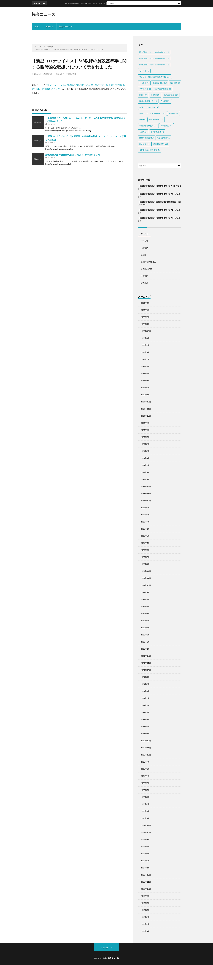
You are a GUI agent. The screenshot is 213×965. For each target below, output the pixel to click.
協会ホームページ (66, 26)
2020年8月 (145, 769)
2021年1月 (145, 733)
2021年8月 (145, 684)
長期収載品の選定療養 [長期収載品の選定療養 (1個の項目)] (149, 150)
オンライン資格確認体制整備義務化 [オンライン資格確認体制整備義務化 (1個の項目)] (154, 77)
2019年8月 (145, 839)
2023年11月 (146, 493)
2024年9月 (145, 423)
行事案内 (144, 276)
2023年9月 (145, 507)
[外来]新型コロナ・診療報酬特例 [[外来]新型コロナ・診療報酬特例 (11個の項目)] (154, 64)
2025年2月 (145, 387)
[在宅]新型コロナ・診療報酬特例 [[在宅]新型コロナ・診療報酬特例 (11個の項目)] (154, 58)
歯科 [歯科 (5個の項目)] (142, 119)
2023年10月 (146, 500)
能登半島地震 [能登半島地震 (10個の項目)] (146, 138)
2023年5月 (145, 536)
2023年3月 (145, 550)
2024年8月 (145, 430)
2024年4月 (145, 458)
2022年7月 (145, 606)
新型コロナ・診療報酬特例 (66, 74)
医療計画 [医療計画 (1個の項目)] (155, 95)
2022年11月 (146, 578)
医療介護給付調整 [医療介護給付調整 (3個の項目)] (162, 89)
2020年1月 (145, 818)
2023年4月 (145, 543)
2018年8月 (145, 903)
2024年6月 (145, 444)
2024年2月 (145, 472)
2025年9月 (145, 338)
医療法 (143, 255)
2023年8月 (145, 515)
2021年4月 (145, 712)
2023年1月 (145, 564)
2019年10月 (146, 832)
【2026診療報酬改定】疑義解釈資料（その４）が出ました (102, 3)
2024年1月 (145, 479)
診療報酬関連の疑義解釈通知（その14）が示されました (72, 154)
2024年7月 (145, 437)
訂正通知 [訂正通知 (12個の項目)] (144, 144)
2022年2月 (145, 642)
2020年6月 (145, 783)
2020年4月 (145, 797)
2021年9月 (145, 677)
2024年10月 (146, 416)
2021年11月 (146, 663)
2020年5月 (145, 790)
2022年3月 (145, 635)
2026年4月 (145, 303)
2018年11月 (146, 882)
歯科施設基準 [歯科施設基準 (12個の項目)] (156, 119)
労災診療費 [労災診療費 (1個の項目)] (145, 89)
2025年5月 (145, 366)
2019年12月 (146, 825)
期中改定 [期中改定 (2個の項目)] (173, 113)
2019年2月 (145, 860)
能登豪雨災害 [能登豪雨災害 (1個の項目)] (163, 138)
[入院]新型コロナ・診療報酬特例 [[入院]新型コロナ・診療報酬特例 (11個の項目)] (154, 52)
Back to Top (106, 947)
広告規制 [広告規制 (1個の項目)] (165, 101)
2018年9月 (145, 896)
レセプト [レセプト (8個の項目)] (144, 83)
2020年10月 (146, 755)
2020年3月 (145, 804)
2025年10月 (146, 331)
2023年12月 (146, 486)
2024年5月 (145, 451)
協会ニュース (43, 14)
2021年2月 (145, 726)
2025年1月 (145, 394)
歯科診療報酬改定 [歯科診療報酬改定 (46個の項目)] (148, 126)
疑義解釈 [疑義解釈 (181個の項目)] (166, 126)
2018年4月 (145, 931)
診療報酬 (49, 74)
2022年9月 (145, 592)
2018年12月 (146, 875)
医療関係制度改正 (148, 262)
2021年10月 (146, 670)
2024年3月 (145, 465)
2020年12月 (146, 740)
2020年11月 (146, 748)
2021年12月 (146, 656)
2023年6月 (145, 529)
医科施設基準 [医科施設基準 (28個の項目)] (171, 95)
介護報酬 (144, 247)
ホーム (37, 26)
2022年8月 (145, 599)
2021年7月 (145, 691)
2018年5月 (145, 924)
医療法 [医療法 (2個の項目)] (143, 95)
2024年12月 (146, 402)
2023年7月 (145, 522)
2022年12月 (146, 571)
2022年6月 (145, 613)
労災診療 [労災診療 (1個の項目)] (175, 83)
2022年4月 (145, 627)
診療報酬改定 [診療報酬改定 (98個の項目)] (161, 144)
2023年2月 (145, 557)
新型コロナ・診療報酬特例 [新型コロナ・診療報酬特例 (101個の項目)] (152, 113)
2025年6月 (145, 359)
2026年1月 (145, 324)
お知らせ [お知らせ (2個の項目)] (144, 71)
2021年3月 (145, 719)
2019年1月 (145, 868)
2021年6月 (145, 698)
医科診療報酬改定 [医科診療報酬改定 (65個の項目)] (148, 101)
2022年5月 (145, 620)
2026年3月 (145, 310)
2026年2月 (145, 317)
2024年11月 (146, 409)
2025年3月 (145, 380)
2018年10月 (146, 889)
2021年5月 (145, 705)
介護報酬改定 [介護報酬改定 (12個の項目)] (159, 83)
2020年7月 (145, 776)
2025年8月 (145, 345)
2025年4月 (145, 373)
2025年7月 (145, 352)
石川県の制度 (146, 269)
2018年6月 (145, 917)
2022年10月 (146, 585)
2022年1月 (145, 649)
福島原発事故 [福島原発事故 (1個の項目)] (157, 132)
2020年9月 (145, 762)
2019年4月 (145, 846)
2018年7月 (145, 910)
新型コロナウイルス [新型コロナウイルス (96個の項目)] (149, 107)
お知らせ (50, 26)
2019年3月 (145, 853)
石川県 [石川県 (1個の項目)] (143, 132)
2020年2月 (145, 811)
